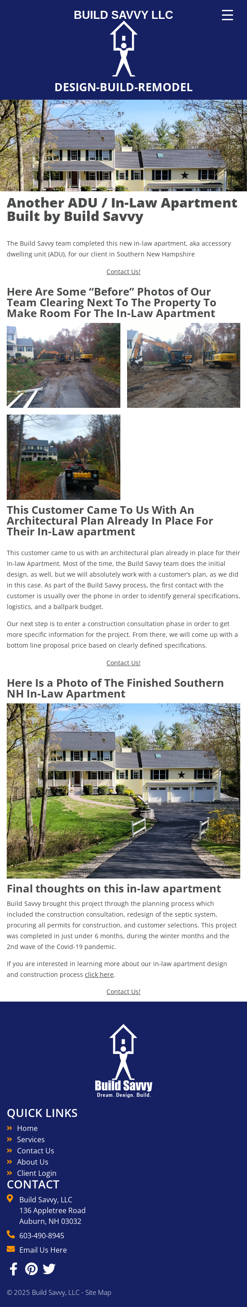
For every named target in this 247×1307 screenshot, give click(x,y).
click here (99, 974)
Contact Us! (123, 271)
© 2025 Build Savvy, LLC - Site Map (59, 1292)
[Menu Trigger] (227, 15)
